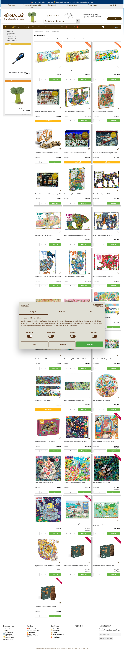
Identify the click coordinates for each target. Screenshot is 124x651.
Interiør (40, 27)
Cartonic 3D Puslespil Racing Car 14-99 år (46, 152)
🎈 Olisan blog (55, 637)
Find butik (11, 5)
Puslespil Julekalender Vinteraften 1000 (75, 152)
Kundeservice (72, 5)
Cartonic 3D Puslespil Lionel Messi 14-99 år (76, 565)
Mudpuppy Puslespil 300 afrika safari (45, 441)
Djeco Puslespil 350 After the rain (44, 70)
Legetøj (26, 27)
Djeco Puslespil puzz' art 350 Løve (73, 194)
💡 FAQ (5, 630)
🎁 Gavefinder (31, 634)
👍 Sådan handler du (9, 636)
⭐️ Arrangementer (56, 636)
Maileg (33, 27)
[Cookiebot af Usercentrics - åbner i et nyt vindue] (94, 305)
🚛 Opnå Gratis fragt (33, 630)
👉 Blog (7, 27)
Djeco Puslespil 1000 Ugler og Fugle (74, 400)
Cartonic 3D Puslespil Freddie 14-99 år (103, 565)
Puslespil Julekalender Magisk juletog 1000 (105, 152)
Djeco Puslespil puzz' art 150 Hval (44, 235)
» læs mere (37, 74)
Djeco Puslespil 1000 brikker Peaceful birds (76, 70)
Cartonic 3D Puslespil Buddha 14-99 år (45, 606)
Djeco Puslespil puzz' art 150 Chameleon (75, 235)
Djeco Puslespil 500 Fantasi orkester (45, 359)
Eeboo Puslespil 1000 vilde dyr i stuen (103, 441)
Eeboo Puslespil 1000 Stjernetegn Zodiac (75, 441)
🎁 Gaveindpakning (33, 629)
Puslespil (47, 31)
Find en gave (92, 5)
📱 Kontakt (6, 629)
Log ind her (114, 19)
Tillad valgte (62, 344)
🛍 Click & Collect (32, 636)
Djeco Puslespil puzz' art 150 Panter (103, 194)
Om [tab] (91, 312)
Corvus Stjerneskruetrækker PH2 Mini (17, 72)
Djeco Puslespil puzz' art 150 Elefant (103, 235)
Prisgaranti (52, 5)
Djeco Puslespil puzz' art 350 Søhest (74, 276)
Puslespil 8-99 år (12, 40)
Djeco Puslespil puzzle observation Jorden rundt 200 (105, 524)
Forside (36, 31)
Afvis (34, 344)
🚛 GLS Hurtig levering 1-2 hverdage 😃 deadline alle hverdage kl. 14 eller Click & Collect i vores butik (62, 2)
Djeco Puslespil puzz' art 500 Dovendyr (74, 111)
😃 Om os (54, 632)
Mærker (47, 27)
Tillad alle (89, 344)
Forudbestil (48, 121)
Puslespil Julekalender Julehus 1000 (45, 111)
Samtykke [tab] (33, 312)
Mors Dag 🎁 (74, 27)
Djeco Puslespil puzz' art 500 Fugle (103, 276)
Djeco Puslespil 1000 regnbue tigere (103, 359)
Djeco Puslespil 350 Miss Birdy (101, 317)
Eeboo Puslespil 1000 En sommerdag (74, 482)
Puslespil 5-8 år (11, 38)
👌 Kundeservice (8, 632)
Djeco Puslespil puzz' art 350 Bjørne (103, 111)
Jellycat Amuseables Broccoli (17, 108)
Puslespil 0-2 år (11, 35)
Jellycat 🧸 (64, 27)
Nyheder (54, 27)
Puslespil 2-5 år (11, 36)
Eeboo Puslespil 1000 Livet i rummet (45, 524)
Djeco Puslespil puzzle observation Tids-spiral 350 (47, 566)
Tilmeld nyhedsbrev (106, 638)
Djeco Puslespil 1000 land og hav (44, 400)
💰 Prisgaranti (31, 632)
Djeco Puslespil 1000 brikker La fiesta (103, 70)
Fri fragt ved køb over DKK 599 (32, 6)
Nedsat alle (9, 81)
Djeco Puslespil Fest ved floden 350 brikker (76, 359)
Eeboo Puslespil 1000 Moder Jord (44, 482)
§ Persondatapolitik (8, 639)
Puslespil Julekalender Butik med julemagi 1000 (48, 194)
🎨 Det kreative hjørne (57, 634)
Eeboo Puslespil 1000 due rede (101, 482)
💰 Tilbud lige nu (16, 27)
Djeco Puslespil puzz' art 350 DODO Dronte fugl (48, 276)
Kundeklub (112, 5)
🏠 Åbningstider (55, 630)
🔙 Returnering (7, 634)
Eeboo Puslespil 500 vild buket (101, 400)
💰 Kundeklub (55, 629)
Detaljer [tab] (62, 312)
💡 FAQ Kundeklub (8, 637)
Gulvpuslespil (11, 33)
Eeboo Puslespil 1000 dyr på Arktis (73, 524)
